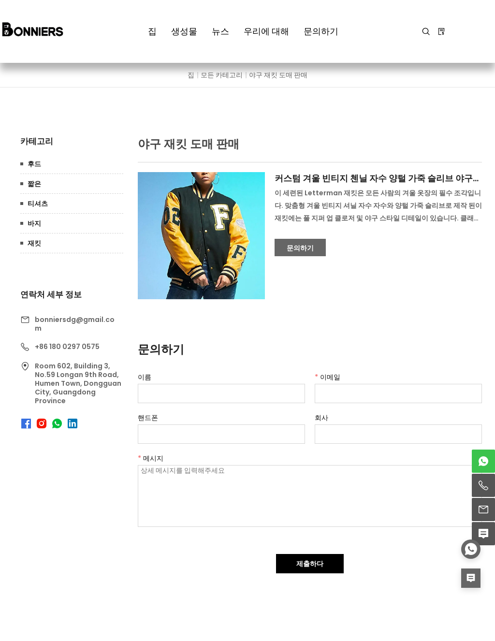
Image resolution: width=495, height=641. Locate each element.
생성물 (184, 31)
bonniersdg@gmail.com (75, 324)
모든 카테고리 (222, 75)
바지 (34, 223)
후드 (34, 164)
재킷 (34, 243)
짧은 (34, 184)
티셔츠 (38, 203)
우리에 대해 (266, 31)
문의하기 (321, 31)
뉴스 (220, 31)
